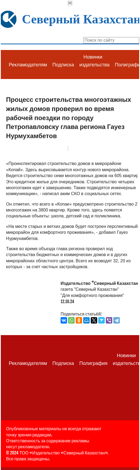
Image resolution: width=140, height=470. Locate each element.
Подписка (63, 64)
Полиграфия (93, 363)
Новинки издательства (94, 60)
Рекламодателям (28, 64)
